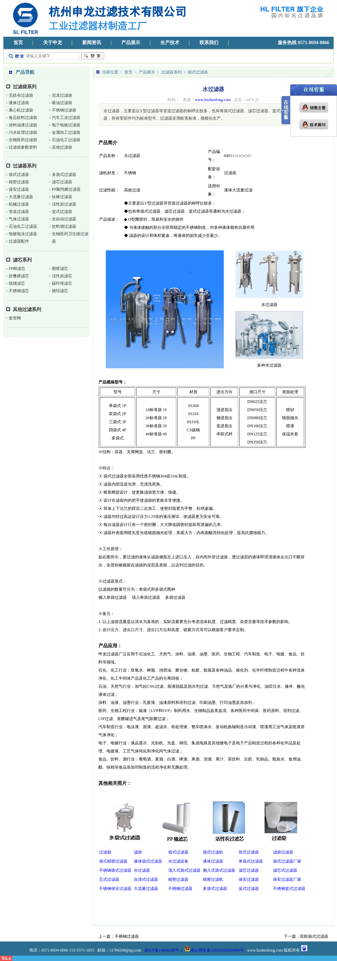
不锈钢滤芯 (19, 290)
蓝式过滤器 (249, 888)
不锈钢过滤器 (180, 888)
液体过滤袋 (19, 102)
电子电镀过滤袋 (66, 125)
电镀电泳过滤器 (23, 233)
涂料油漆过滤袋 (23, 125)
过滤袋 (105, 852)
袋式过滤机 (213, 852)
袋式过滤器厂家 (287, 861)
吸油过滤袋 (62, 102)
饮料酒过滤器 (64, 226)
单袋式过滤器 (251, 861)
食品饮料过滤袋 (23, 117)
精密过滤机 (213, 879)
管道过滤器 (19, 211)
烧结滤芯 (60, 290)
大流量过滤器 (21, 196)
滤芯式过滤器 (285, 870)
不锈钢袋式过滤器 (115, 870)
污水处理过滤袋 (23, 132)
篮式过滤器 (62, 211)
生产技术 (169, 42)
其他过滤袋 (62, 147)
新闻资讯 (91, 42)
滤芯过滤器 (62, 182)
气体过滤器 (19, 219)
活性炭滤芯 (62, 276)
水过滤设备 (178, 861)
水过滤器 (142, 870)
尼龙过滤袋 (62, 95)
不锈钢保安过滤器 (115, 888)
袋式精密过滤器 (113, 861)
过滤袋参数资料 (23, 147)
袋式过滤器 (19, 174)
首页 (18, 42)
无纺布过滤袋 (21, 95)
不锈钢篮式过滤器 (289, 888)
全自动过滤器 (64, 219)
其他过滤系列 (27, 309)
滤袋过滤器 (283, 852)
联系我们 (209, 42)
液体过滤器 (213, 861)
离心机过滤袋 (21, 110)
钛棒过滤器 (62, 196)
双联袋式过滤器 (314, 936)
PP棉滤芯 (17, 268)
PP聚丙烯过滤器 (66, 189)
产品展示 (130, 42)
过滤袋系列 (24, 86)
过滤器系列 (24, 165)
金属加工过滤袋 (66, 132)
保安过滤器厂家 (287, 879)
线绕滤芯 (17, 283)
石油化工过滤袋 (66, 139)
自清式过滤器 (146, 879)
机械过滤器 (19, 204)
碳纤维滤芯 (62, 283)
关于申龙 (52, 42)
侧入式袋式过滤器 (219, 870)
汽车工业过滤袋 (66, 117)
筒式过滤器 (249, 852)
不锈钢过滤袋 (64, 110)
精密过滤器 (19, 182)
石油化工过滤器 (23, 226)
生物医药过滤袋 (23, 139)
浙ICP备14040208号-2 (163, 950)
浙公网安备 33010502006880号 (214, 950)
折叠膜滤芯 (19, 276)
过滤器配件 (19, 241)
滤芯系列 (22, 259)
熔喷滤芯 (60, 268)
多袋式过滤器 (64, 174)
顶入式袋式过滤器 (184, 870)
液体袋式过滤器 (148, 861)
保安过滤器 (19, 189)
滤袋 (138, 852)
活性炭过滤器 (64, 204)
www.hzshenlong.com (213, 99)
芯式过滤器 (109, 879)
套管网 (15, 318)
